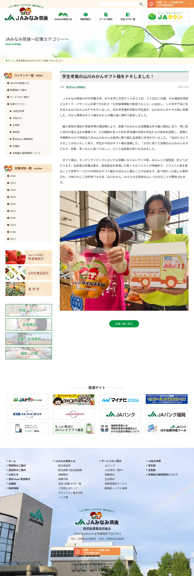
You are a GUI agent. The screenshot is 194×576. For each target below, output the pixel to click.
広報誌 (15, 146)
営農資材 (110, 474)
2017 (13, 238)
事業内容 (63, 479)
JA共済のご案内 (113, 470)
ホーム (11, 60)
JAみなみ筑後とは (63, 16)
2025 (13, 182)
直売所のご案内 (17, 470)
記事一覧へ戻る (124, 323)
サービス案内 (105, 16)
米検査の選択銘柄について (26, 153)
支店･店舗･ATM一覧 (69, 483)
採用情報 (13, 488)
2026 (13, 175)
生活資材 (110, 479)
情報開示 (63, 474)
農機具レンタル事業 (116, 488)
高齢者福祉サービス (116, 483)
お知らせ (17, 118)
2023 (13, 196)
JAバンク (110, 465)
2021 (13, 210)
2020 (13, 217)
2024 (13, 189)
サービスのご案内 (19, 97)
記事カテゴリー (18, 104)
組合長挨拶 (64, 465)
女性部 (15, 125)
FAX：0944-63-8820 (111, 538)
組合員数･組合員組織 (70, 470)
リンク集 (63, 497)
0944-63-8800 (87, 538)
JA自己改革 (18, 111)
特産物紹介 (85, 16)
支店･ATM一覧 (128, 16)
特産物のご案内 (18, 90)
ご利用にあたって (68, 488)
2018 (13, 231)
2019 (13, 224)
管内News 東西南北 (75, 87)
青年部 (15, 132)
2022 (13, 203)
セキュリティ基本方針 (70, 492)
